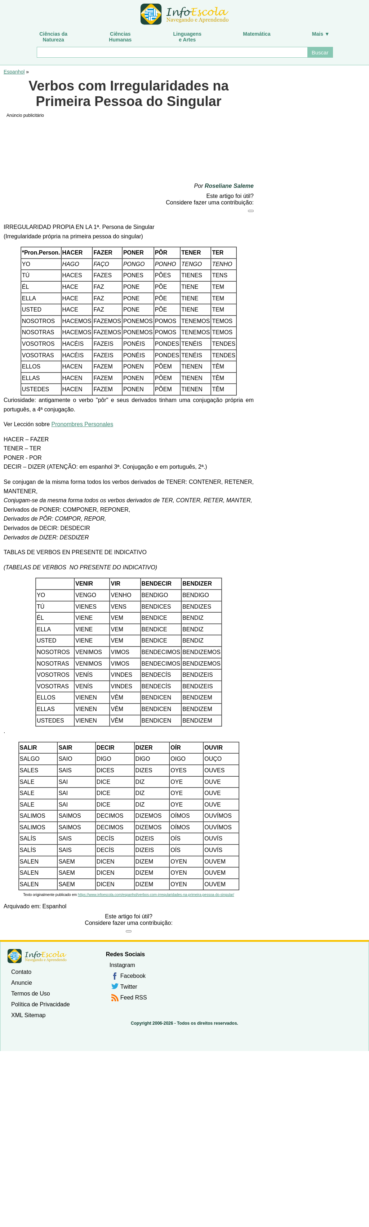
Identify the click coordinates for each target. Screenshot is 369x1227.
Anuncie (21, 983)
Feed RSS (133, 997)
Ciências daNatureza (53, 37)
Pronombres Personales (83, 424)
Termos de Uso (30, 993)
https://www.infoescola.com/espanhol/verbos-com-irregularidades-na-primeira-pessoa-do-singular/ (156, 895)
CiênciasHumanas (120, 37)
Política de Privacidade (40, 1004)
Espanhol (14, 72)
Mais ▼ (321, 34)
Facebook (133, 976)
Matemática (256, 34)
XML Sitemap (28, 1015)
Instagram (122, 965)
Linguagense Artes (187, 37)
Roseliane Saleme (229, 186)
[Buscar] (171, 52)
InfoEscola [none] (37, 956)
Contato (21, 972)
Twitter (128, 987)
